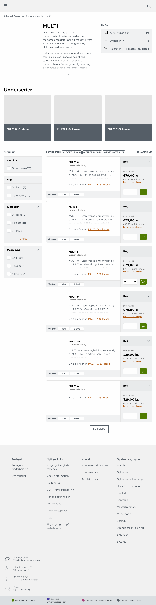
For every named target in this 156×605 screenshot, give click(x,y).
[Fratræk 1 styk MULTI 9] (125, 326)
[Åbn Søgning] (148, 6)
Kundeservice (90, 472)
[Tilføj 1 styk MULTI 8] (135, 281)
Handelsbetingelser (58, 496)
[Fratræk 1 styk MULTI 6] (125, 192)
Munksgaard (124, 514)
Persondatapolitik (57, 510)
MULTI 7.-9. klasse (98, 229)
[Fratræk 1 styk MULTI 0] (125, 416)
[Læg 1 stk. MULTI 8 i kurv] (143, 282)
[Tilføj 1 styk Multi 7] (135, 237)
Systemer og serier (34, 16)
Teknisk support (91, 479)
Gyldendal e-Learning (130, 479)
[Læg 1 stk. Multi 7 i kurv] (143, 237)
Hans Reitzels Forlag (129, 486)
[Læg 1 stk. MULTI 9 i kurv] (143, 326)
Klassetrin (13, 206)
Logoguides (54, 503)
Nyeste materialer (114, 152)
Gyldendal (123, 472)
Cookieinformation (58, 475)
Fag (9, 179)
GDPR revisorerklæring (60, 489)
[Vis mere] (68, 74)
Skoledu (121, 520)
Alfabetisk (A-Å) (72, 152)
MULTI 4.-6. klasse (99, 184)
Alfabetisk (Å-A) (92, 152)
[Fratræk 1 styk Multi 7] (125, 237)
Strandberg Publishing (130, 527)
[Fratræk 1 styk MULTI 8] (125, 281)
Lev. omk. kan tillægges (132, 182)
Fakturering (54, 482)
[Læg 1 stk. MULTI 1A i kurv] (143, 371)
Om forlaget (19, 475)
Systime (121, 541)
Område (12, 160)
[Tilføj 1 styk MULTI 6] (135, 192)
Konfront (122, 500)
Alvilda (121, 465)
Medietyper (14, 249)
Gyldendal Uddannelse (14, 16)
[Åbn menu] (5, 6)
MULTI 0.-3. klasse (99, 363)
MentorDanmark (126, 507)
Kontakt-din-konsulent (95, 465)
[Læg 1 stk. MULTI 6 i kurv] (143, 192)
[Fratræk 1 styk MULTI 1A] (125, 371)
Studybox (122, 534)
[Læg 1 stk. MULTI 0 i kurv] (143, 416)
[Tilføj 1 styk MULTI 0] (135, 416)
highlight (122, 493)
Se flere (23, 239)
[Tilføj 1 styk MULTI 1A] (135, 371)
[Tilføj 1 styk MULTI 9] (135, 326)
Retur (50, 517)
